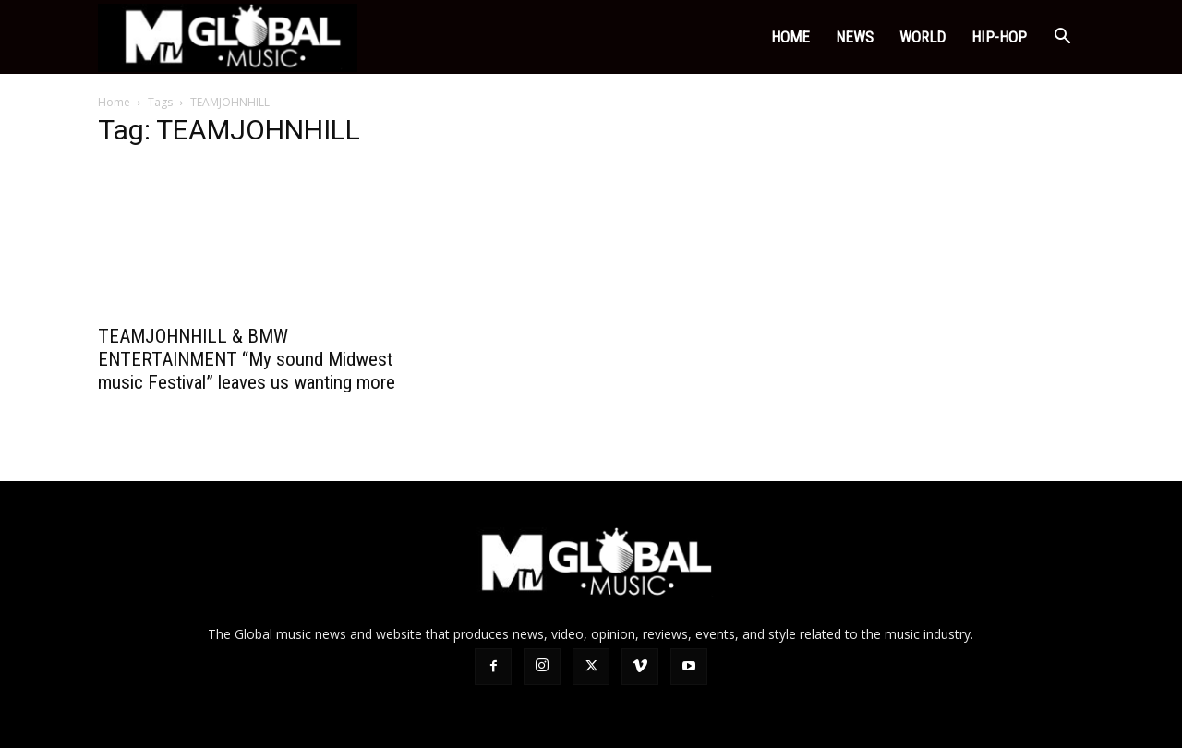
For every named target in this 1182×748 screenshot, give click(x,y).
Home (790, 37)
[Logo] (227, 37)
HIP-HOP (999, 37)
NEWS (855, 37)
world (922, 37)
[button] (1062, 38)
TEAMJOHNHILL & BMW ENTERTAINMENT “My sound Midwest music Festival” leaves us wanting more (246, 359)
